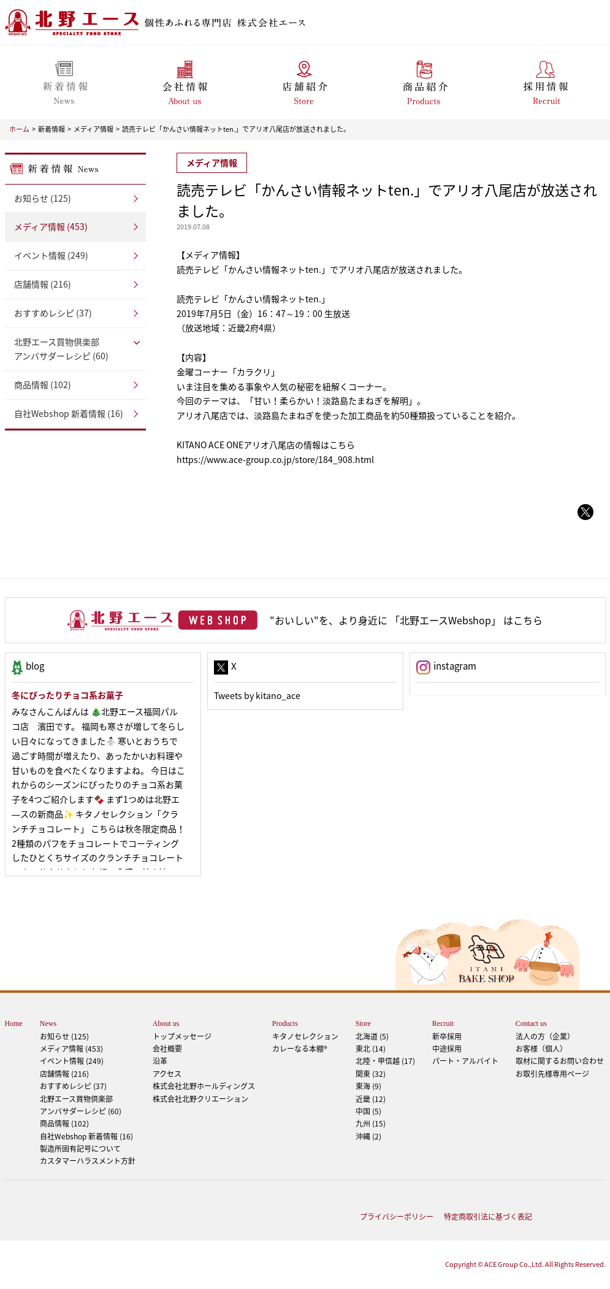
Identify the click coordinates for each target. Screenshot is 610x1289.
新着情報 (51, 129)
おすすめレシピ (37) (53, 313)
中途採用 (447, 1048)
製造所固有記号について (80, 1148)
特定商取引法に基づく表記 (488, 1216)
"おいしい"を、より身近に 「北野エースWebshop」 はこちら (406, 620)
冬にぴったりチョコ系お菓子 (67, 695)
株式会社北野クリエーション (200, 1098)
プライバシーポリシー (396, 1216)
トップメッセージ (182, 1036)
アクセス (167, 1073)
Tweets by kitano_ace (257, 695)
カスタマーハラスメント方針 (87, 1160)
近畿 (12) (371, 1098)
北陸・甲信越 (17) (385, 1060)
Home (14, 1023)
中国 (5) (368, 1111)
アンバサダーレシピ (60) (75, 348)
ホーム (19, 129)
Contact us (531, 1023)
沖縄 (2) (368, 1136)
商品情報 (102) (42, 384)
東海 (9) (368, 1086)
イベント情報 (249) (51, 255)
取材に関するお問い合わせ (560, 1060)
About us (166, 1023)
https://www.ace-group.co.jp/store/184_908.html (275, 459)
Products (285, 1023)
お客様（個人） (541, 1048)
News (48, 1023)
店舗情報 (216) (42, 284)
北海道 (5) (372, 1036)
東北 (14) (371, 1048)
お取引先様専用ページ (552, 1073)
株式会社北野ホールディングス (204, 1086)
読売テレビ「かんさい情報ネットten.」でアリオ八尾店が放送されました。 (236, 129)
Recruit (443, 1023)
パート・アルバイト (465, 1060)
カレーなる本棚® (299, 1048)
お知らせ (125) (42, 198)
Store (363, 1023)
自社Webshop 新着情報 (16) (68, 413)
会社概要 (167, 1048)
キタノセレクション (305, 1036)
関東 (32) (371, 1073)
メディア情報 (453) (51, 226)
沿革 (160, 1060)
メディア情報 (93, 129)
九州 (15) (371, 1123)
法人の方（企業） (545, 1036)
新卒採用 (447, 1036)
